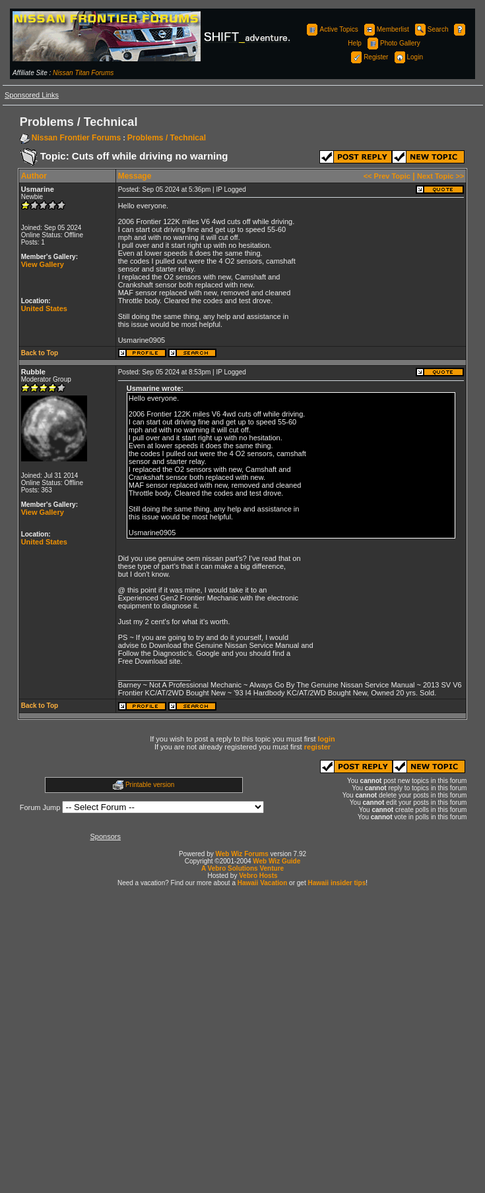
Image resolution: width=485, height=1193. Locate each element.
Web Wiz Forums (242, 854)
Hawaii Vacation (263, 883)
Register (368, 57)
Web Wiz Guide (276, 861)
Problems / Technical (166, 137)
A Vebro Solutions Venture (242, 868)
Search (431, 29)
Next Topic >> (440, 176)
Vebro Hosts (258, 875)
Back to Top (39, 353)
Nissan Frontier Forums (76, 137)
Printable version (149, 784)
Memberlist (385, 29)
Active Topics (331, 29)
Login (408, 57)
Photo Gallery (393, 43)
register (317, 747)
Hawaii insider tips (336, 883)
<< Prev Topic (387, 176)
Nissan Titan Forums (83, 72)
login (326, 739)
